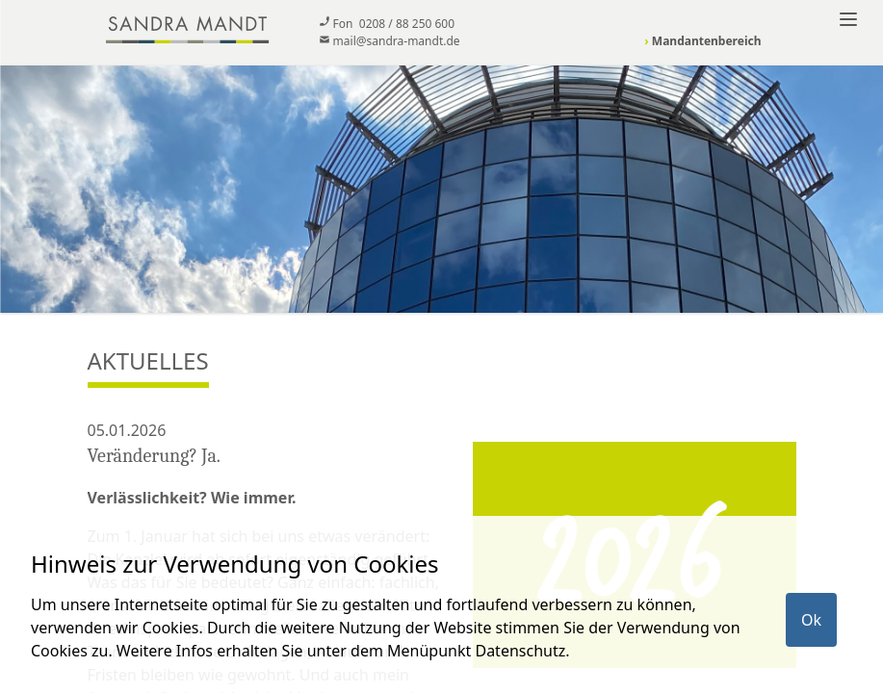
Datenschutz (520, 650)
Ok (811, 619)
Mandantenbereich (702, 41)
